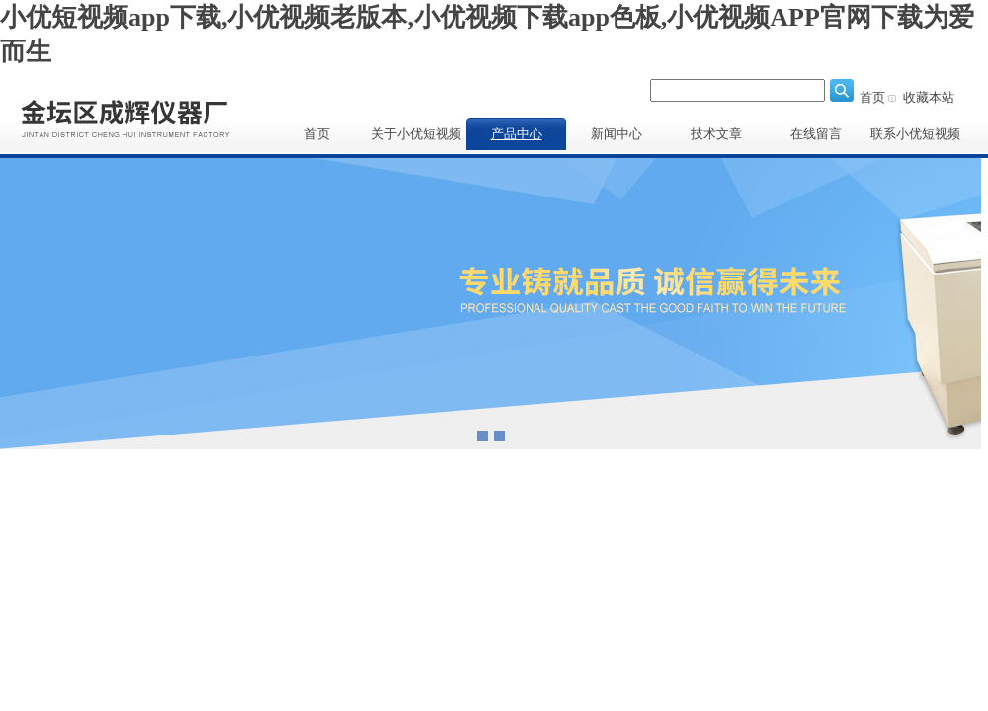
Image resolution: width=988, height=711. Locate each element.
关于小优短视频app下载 (416, 138)
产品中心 (516, 133)
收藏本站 (928, 97)
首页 (872, 97)
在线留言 (816, 133)
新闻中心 (616, 133)
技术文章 (716, 133)
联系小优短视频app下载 (915, 138)
